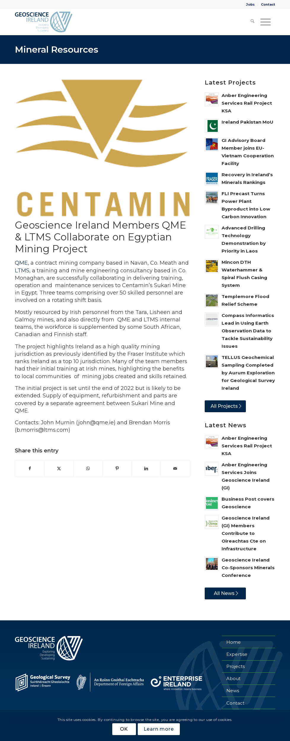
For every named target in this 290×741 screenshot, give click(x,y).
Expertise (236, 654)
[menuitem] (250, 4)
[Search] (250, 22)
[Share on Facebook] (29, 468)
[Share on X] (58, 468)
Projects (235, 666)
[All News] (225, 593)
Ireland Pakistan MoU (247, 122)
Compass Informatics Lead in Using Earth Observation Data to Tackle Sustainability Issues (248, 331)
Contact (268, 4)
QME (21, 263)
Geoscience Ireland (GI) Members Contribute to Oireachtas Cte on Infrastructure (246, 533)
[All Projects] (225, 406)
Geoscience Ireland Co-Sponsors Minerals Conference (248, 567)
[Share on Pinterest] (117, 468)
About (233, 678)
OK (124, 729)
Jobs (250, 4)
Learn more (159, 729)
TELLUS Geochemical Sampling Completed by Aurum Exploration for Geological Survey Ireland (248, 373)
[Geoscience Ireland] (44, 22)
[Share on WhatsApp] (88, 468)
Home (233, 642)
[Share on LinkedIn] (146, 468)
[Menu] (264, 22)
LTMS (22, 270)
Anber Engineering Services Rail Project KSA (247, 103)
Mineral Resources (56, 49)
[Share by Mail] (175, 468)
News (232, 690)
